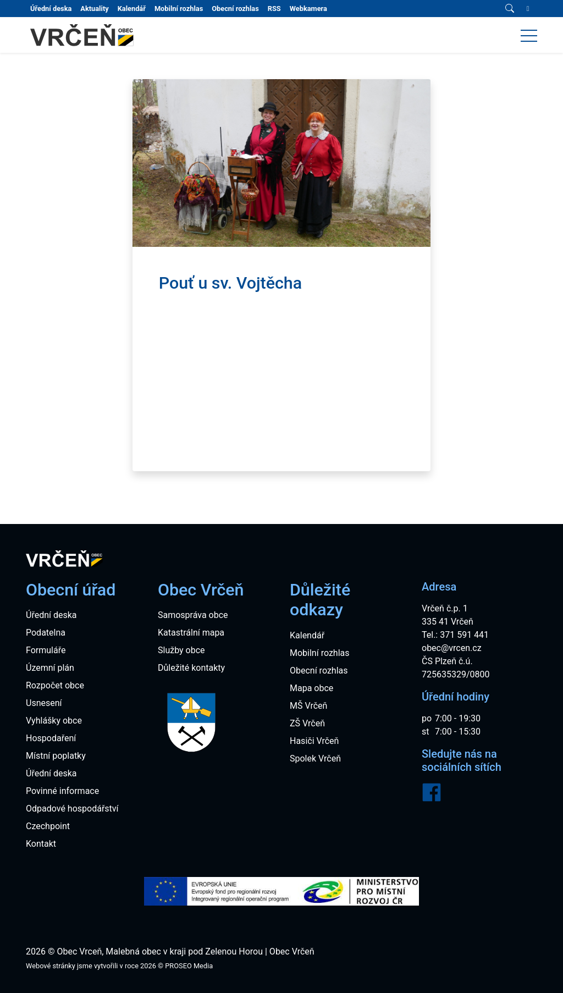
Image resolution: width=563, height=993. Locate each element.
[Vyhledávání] (509, 8)
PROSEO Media (189, 966)
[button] (529, 35)
